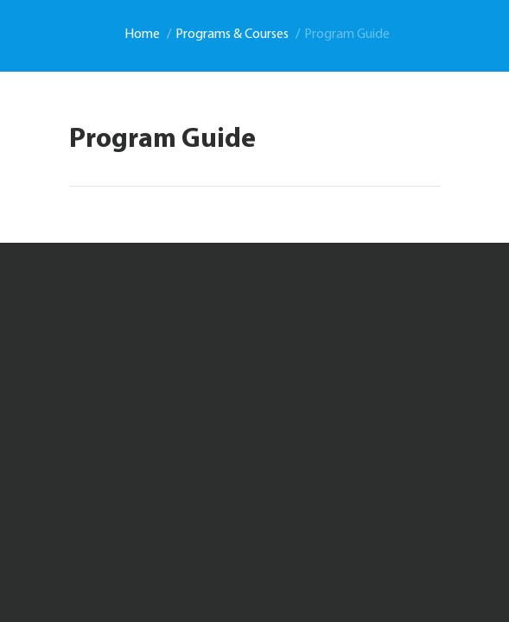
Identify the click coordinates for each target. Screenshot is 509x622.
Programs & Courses (232, 34)
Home (142, 34)
